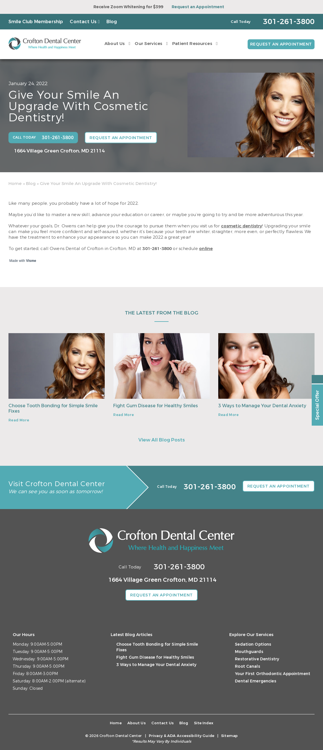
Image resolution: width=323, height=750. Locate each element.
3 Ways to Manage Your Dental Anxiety (262, 406)
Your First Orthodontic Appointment (272, 673)
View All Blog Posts (161, 440)
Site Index (203, 723)
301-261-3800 (157, 248)
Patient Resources (192, 43)
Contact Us (83, 22)
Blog (111, 22)
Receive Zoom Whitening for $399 (128, 7)
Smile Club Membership (35, 22)
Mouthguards (249, 651)
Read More (18, 420)
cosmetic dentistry (241, 226)
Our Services (148, 43)
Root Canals (247, 666)
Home (15, 183)
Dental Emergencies (255, 681)
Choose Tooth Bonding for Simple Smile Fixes (53, 408)
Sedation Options (253, 644)
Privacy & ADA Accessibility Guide (181, 735)
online (206, 248)
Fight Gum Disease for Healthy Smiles (155, 406)
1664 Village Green (59, 151)
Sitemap (229, 735)
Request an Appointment (198, 7)
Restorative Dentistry (257, 659)
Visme (31, 261)
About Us (114, 43)
